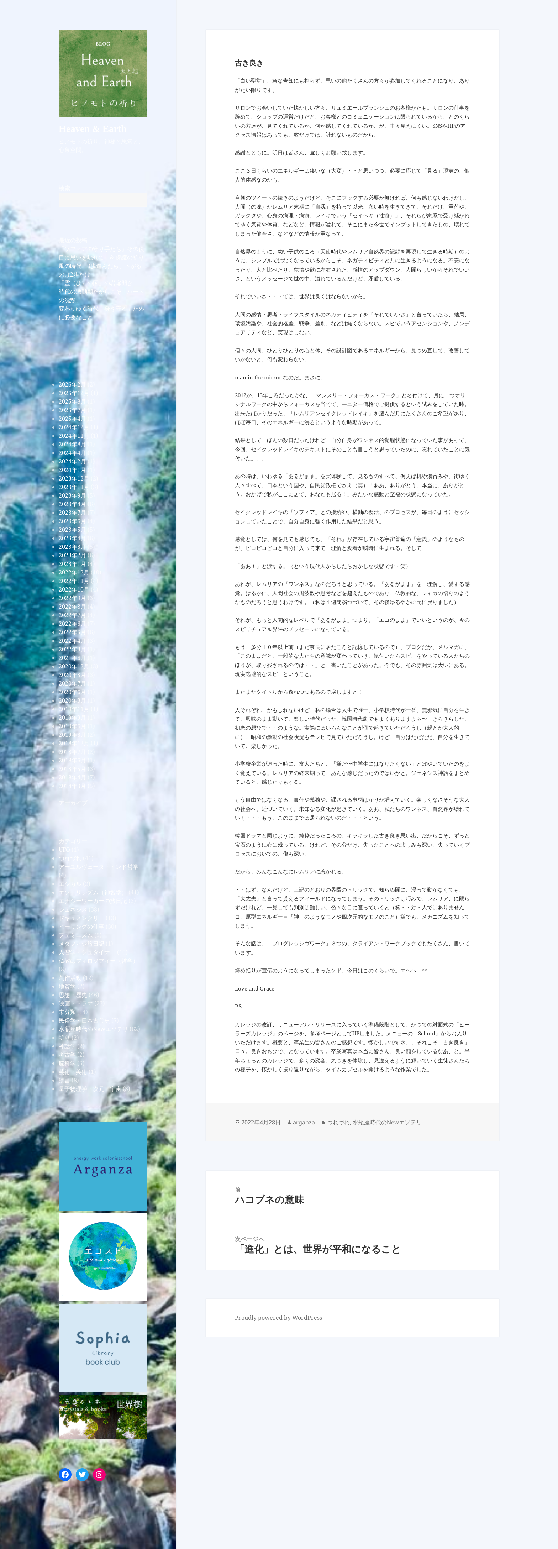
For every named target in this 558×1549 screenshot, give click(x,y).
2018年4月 (72, 777)
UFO (64, 850)
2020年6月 (72, 692)
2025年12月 (74, 393)
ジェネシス (73, 909)
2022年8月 (72, 606)
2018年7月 (72, 752)
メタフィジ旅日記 (81, 943)
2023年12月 (74, 478)
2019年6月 (72, 726)
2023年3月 (72, 547)
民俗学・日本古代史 (84, 1020)
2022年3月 (72, 649)
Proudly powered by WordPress (278, 1318)
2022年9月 (72, 598)
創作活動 (70, 978)
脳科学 (67, 1063)
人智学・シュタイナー (87, 952)
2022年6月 (72, 624)
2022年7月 (72, 615)
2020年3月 (72, 700)
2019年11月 (74, 709)
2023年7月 (72, 512)
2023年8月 (72, 504)
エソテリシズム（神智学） (93, 892)
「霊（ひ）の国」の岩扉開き (96, 283)
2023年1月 (72, 564)
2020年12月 (74, 666)
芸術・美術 (73, 1072)
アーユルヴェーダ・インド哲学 (98, 867)
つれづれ (70, 858)
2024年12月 (74, 427)
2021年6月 (72, 658)
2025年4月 (72, 418)
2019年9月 (72, 717)
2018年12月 (74, 743)
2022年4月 (72, 641)
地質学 (67, 986)
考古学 (67, 1055)
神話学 (67, 1046)
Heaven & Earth (92, 129)
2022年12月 (74, 572)
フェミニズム (76, 935)
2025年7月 (72, 410)
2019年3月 (72, 735)
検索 (64, 188)
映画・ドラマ (76, 1003)
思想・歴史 (73, 995)
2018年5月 (72, 769)
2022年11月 (74, 581)
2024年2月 (72, 461)
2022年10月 (74, 589)
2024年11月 (74, 436)
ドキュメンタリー (81, 918)
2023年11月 (74, 487)
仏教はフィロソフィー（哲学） (98, 961)
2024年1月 (72, 470)
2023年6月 (72, 521)
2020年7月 (72, 683)
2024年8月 (72, 444)
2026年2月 (72, 384)
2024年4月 (72, 453)
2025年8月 (72, 401)
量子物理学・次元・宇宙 (90, 1089)
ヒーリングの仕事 (81, 926)
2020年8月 (72, 675)
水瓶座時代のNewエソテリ (93, 1029)
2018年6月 (72, 760)
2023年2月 (72, 555)
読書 (64, 1080)
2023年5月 (72, 530)
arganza (304, 1122)
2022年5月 (72, 632)
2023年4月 (72, 538)
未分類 (67, 1012)
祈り (64, 1037)
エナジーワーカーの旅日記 (93, 901)
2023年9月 (72, 495)
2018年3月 (72, 786)
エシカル (70, 884)
